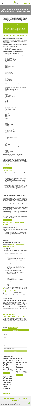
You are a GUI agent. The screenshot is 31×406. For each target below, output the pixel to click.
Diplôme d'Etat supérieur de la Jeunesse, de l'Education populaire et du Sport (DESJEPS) (8, 382)
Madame (5, 333)
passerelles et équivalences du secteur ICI (17, 244)
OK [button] (28, 403)
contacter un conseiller (13, 327)
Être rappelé (27, 3)
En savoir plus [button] (17, 404)
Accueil (2, 5)
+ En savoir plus (6, 373)
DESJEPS (4, 288)
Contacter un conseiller (7, 168)
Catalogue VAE (5, 5)
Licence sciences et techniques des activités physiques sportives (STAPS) (21, 364)
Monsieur (5, 334)
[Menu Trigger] (2, 3)
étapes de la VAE (6, 193)
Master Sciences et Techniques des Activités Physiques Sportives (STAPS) (9, 363)
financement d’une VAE (7, 312)
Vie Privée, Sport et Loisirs (11, 5)
